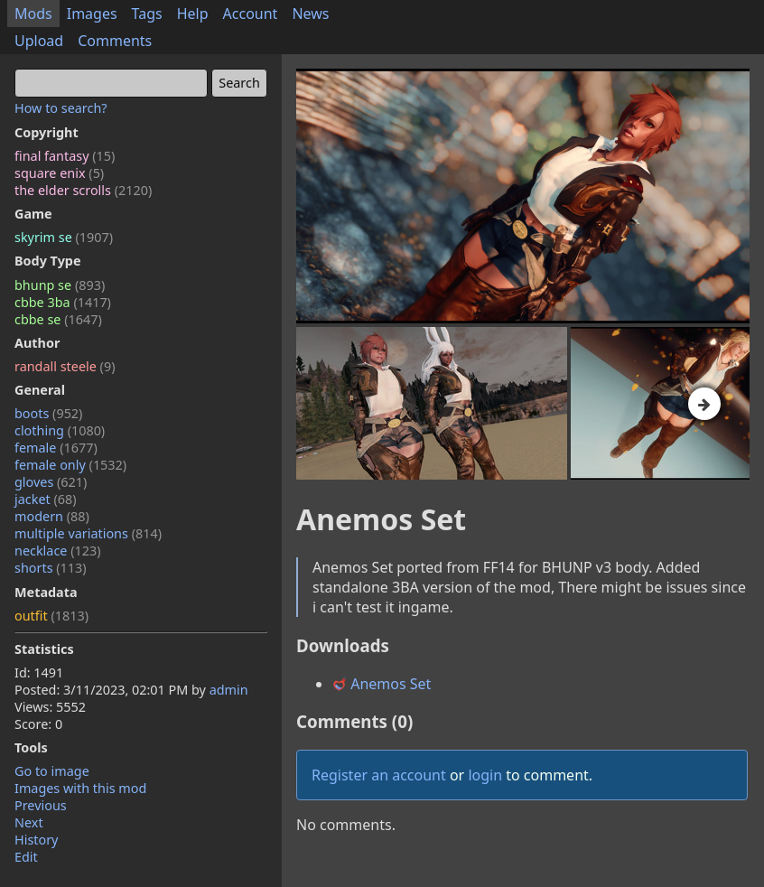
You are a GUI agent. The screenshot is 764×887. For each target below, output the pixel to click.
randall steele (64, 366)
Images (92, 13)
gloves (50, 481)
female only (70, 464)
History (36, 839)
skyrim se (63, 237)
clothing (59, 430)
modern (51, 516)
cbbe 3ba (62, 302)
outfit (51, 615)
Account (250, 13)
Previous (40, 805)
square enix (59, 173)
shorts (50, 567)
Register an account (379, 775)
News (310, 13)
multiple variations (88, 533)
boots (48, 413)
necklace (57, 550)
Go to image (51, 771)
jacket (45, 499)
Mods (33, 13)
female (56, 447)
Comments (115, 41)
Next (28, 822)
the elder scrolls (83, 190)
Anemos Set (381, 684)
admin (229, 689)
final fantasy (64, 155)
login (485, 775)
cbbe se (58, 319)
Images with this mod (80, 788)
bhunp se (59, 285)
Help (193, 13)
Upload (38, 41)
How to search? (60, 108)
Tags (147, 13)
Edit (26, 856)
